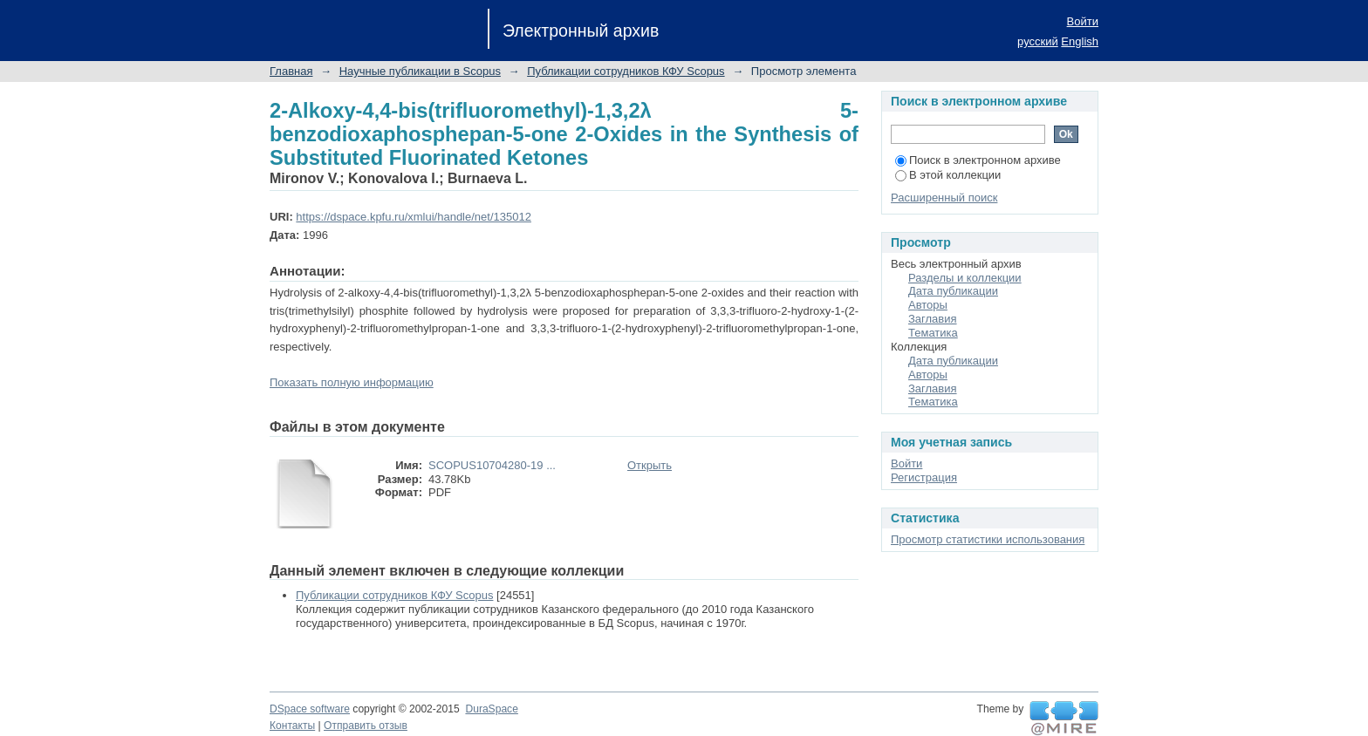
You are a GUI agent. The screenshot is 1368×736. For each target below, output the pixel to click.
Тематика (933, 332)
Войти (1082, 21)
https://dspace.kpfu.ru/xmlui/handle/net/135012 (413, 216)
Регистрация (924, 477)
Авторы (927, 304)
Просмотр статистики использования (987, 539)
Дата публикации (953, 290)
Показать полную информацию (352, 382)
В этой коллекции (948, 174)
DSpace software (310, 709)
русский (1037, 41)
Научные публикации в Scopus (420, 71)
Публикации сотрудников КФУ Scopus (625, 71)
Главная (291, 71)
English (1079, 41)
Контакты (292, 725)
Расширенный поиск (944, 197)
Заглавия (932, 318)
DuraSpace (491, 709)
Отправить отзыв (365, 725)
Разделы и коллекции (965, 277)
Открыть (649, 465)
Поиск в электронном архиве (978, 160)
